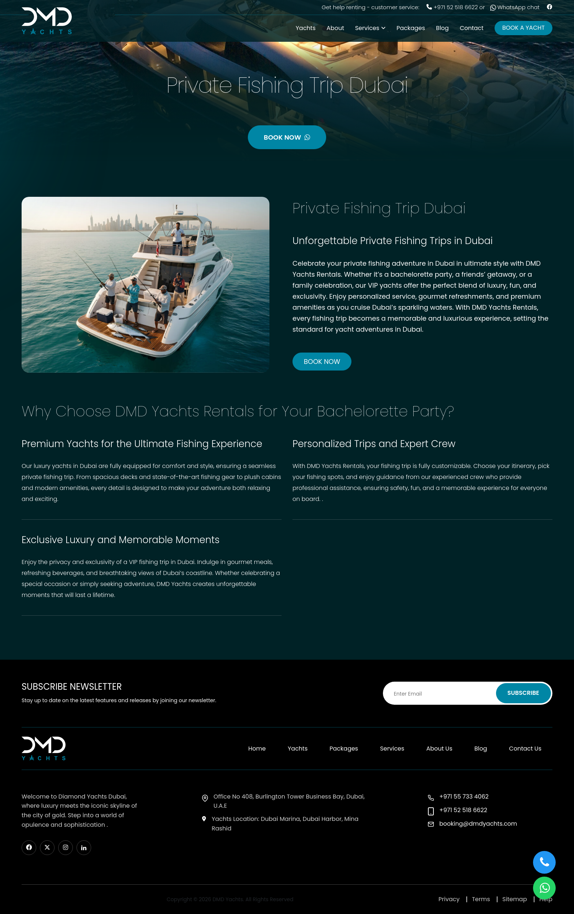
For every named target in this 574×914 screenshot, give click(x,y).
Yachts (306, 28)
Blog (442, 28)
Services (367, 28)
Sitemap (514, 899)
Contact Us (525, 748)
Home (257, 748)
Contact (472, 28)
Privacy (449, 899)
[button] (544, 888)
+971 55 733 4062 (464, 796)
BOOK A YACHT (523, 27)
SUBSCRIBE (523, 693)
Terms (481, 899)
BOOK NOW (287, 137)
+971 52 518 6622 (455, 7)
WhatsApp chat (515, 7)
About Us (439, 748)
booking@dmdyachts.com (478, 823)
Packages (410, 28)
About (335, 28)
